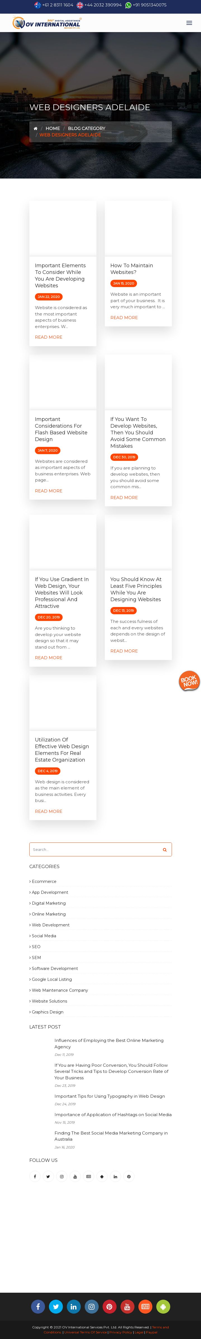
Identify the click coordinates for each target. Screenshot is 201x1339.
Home (53, 128)
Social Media (42, 935)
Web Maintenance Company (58, 990)
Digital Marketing (47, 903)
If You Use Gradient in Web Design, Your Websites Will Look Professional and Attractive (62, 592)
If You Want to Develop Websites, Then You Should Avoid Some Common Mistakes (138, 432)
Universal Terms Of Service (85, 1332)
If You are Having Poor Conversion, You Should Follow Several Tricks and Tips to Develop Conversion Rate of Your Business (111, 1071)
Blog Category (86, 128)
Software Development (53, 968)
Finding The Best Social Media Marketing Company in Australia (111, 1136)
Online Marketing (47, 914)
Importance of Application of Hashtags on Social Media (113, 1114)
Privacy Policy (120, 1332)
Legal (139, 1332)
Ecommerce (42, 881)
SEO (35, 946)
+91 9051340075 (150, 5)
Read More (48, 337)
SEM (35, 957)
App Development (48, 892)
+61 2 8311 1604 (57, 5)
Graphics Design (46, 1012)
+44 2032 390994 (103, 5)
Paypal (151, 1332)
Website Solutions (48, 1001)
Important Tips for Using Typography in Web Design (110, 1096)
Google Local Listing (50, 979)
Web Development (49, 925)
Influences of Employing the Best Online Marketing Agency (109, 1043)
